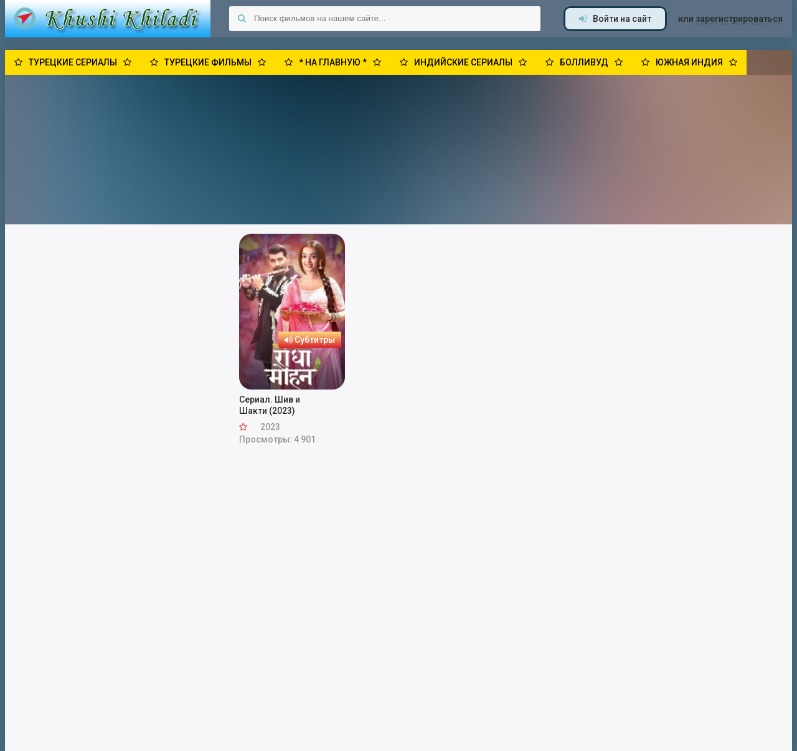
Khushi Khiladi (107, 18)
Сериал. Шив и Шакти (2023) (269, 405)
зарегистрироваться (739, 19)
